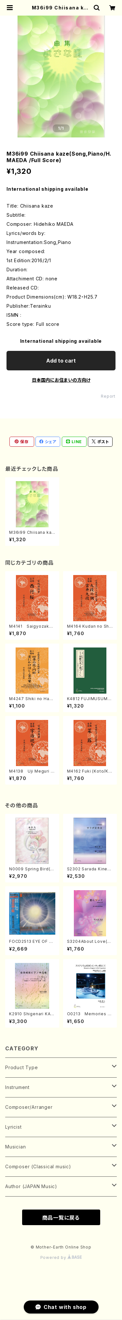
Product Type (21, 1067)
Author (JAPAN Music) (31, 1186)
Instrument (17, 1087)
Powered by (61, 1257)
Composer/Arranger (29, 1107)
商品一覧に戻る (61, 1217)
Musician (15, 1146)
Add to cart (61, 360)
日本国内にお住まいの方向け (61, 380)
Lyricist (13, 1127)
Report (108, 396)
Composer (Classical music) (38, 1166)
